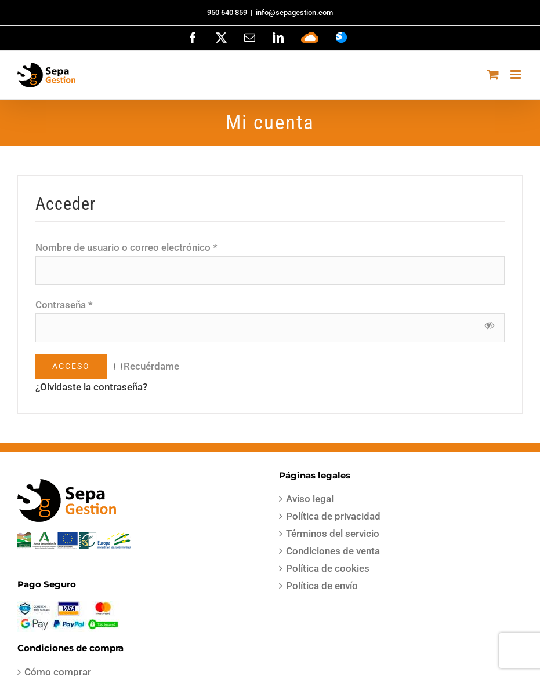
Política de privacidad (333, 516)
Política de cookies (327, 568)
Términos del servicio (332, 533)
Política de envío (322, 585)
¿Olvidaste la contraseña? (91, 387)
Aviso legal (310, 499)
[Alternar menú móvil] (516, 74)
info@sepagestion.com (294, 12)
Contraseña (64, 304)
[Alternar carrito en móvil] (493, 74)
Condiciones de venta (333, 551)
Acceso (71, 366)
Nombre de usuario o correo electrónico (126, 247)
